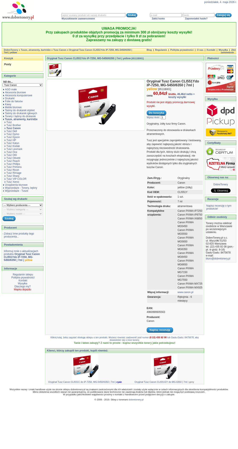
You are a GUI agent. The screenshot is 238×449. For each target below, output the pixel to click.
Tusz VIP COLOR (15, 178)
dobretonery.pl (136, 399)
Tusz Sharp (12, 175)
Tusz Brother (13, 125)
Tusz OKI (11, 155)
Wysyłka (223, 50)
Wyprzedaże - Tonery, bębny (20, 187)
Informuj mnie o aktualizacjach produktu (22, 256)
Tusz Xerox (12, 181)
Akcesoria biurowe (14, 92)
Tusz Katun (12, 143)
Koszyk (8, 58)
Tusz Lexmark (13, 149)
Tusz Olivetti (12, 158)
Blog (149, 50)
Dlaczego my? (22, 286)
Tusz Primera (13, 166)
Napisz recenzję (159, 329)
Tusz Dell (11, 131)
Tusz (8, 122)
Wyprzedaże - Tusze (15, 190)
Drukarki (8, 98)
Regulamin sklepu (22, 274)
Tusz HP (10, 140)
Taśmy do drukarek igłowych (20, 113)
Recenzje (212, 199)
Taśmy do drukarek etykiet (18, 110)
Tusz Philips (12, 164)
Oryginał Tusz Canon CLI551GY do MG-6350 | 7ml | (164, 382)
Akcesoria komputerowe (17, 95)
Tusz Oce (11, 152)
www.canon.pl (185, 292)
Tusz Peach (12, 161)
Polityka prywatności (182, 50)
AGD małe (10, 89)
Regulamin (161, 50)
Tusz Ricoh (12, 169)
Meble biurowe (12, 107)
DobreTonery (220, 184)
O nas (200, 50)
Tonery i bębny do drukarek (19, 116)
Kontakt (211, 50)
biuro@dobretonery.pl (218, 258)
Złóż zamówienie (228, 51)
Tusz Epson (12, 137)
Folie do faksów (13, 101)
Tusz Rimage (13, 172)
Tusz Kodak (12, 146)
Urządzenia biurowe (15, 184)
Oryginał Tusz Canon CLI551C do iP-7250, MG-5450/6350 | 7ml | (85, 382)
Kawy (7, 104)
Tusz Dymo (12, 134)
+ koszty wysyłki (181, 96)
